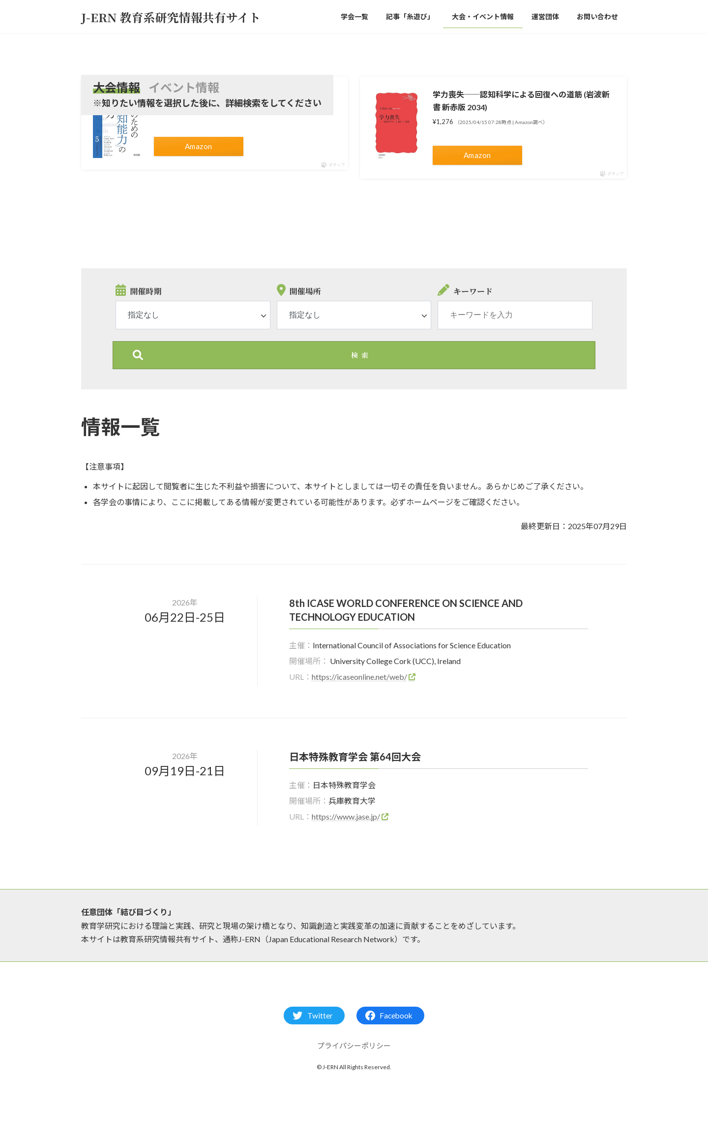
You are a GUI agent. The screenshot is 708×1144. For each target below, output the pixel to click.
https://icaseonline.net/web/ (359, 676)
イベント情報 (183, 87)
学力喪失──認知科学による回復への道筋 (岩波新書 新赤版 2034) (521, 101)
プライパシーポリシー (354, 1045)
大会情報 (116, 87)
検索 (361, 355)
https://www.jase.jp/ (346, 816)
